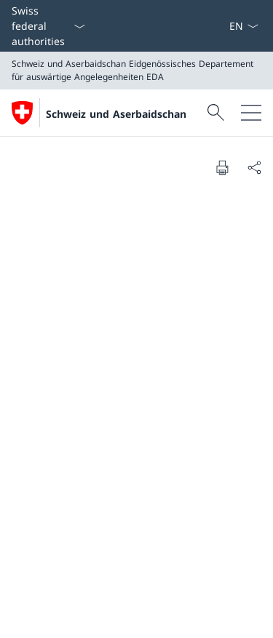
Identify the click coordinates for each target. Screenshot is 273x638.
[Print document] (222, 167)
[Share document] (254, 167)
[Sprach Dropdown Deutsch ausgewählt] (243, 26)
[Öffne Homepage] (99, 112)
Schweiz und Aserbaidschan (116, 114)
